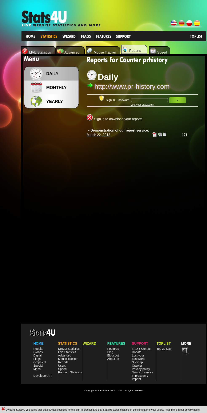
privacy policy (192, 409)
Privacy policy (141, 369)
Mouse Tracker (68, 359)
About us (113, 359)
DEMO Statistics (69, 348)
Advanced (64, 355)
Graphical (39, 362)
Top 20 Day (163, 348)
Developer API (42, 375)
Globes (38, 352)
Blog (110, 352)
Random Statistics (70, 372)
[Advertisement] (52, 177)
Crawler (137, 365)
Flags (36, 359)
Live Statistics (67, 352)
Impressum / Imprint (140, 377)
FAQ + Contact (141, 348)
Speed (62, 369)
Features (113, 348)
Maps (36, 369)
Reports (63, 362)
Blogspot (113, 355)
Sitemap (137, 362)
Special (38, 365)
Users (62, 365)
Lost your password (138, 357)
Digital (37, 355)
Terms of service (143, 372)
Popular (38, 348)
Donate (137, 352)
